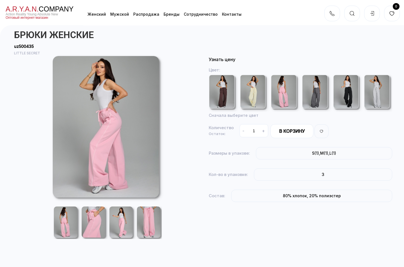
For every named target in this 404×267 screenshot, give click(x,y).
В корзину (292, 131)
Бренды (172, 14)
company (40, 9)
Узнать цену (222, 59)
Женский (97, 14)
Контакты (232, 14)
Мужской (119, 14)
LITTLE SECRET (27, 53)
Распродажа (146, 14)
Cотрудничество (201, 14)
